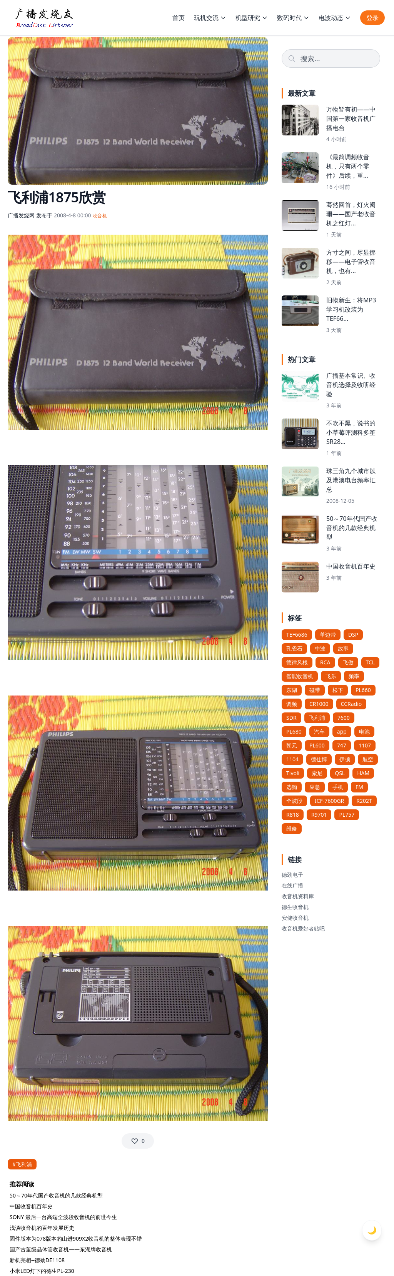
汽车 (319, 731)
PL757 (346, 814)
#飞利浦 (22, 1164)
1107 (365, 745)
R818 (292, 814)
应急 (314, 787)
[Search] (331, 58)
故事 (343, 648)
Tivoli (292, 773)
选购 (291, 787)
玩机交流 (210, 17)
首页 (178, 17)
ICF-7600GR (329, 800)
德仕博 (319, 759)
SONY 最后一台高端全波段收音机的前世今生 (63, 1217)
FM (359, 787)
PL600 (317, 745)
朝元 (291, 745)
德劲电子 (292, 874)
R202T (364, 800)
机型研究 (251, 17)
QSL (340, 773)
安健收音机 (295, 917)
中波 (320, 648)
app (342, 731)
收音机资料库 (298, 896)
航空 (367, 759)
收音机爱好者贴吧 (303, 928)
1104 (292, 759)
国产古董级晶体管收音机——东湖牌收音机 (61, 1249)
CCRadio (351, 703)
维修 (291, 828)
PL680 (294, 731)
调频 (291, 703)
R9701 (319, 814)
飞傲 (348, 662)
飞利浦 (317, 717)
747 (341, 745)
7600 (343, 717)
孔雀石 (294, 648)
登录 (372, 17)
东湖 (291, 690)
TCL (370, 662)
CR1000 (319, 703)
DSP (353, 634)
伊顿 (344, 759)
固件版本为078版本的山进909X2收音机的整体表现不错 (76, 1238)
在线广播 (292, 885)
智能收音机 (299, 676)
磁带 (314, 690)
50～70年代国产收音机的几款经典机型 (56, 1195)
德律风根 (297, 662)
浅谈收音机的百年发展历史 (42, 1227)
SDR (291, 717)
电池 (364, 731)
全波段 (294, 800)
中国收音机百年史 (31, 1206)
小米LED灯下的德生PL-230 (42, 1270)
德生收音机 (295, 907)
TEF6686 (296, 634)
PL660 (363, 690)
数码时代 (293, 17)
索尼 (317, 773)
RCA (325, 662)
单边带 (328, 634)
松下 (337, 690)
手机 (337, 787)
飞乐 (331, 676)
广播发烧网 (21, 215)
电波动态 (335, 17)
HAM (363, 773)
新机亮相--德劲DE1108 (37, 1260)
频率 (354, 676)
